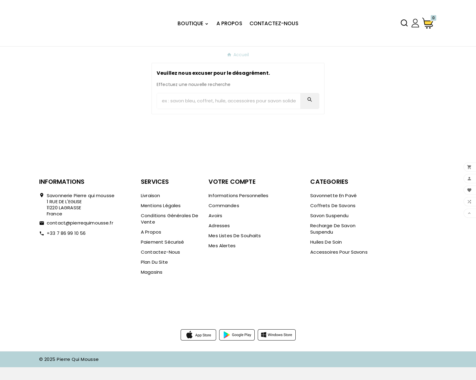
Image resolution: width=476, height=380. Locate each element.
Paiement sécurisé (162, 255)
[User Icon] (415, 29)
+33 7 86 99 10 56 (66, 246)
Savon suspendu (329, 228)
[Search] (309, 112)
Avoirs (215, 228)
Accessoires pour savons (338, 265)
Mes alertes (222, 258)
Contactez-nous (160, 265)
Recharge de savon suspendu (332, 241)
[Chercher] (228, 114)
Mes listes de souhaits (235, 248)
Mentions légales (161, 218)
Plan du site (154, 275)
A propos (151, 244)
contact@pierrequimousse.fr (80, 235)
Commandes (224, 218)
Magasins (151, 285)
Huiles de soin (326, 255)
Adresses (219, 238)
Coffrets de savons (332, 218)
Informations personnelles (238, 208)
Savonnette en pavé (333, 208)
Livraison (150, 208)
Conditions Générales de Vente (169, 231)
